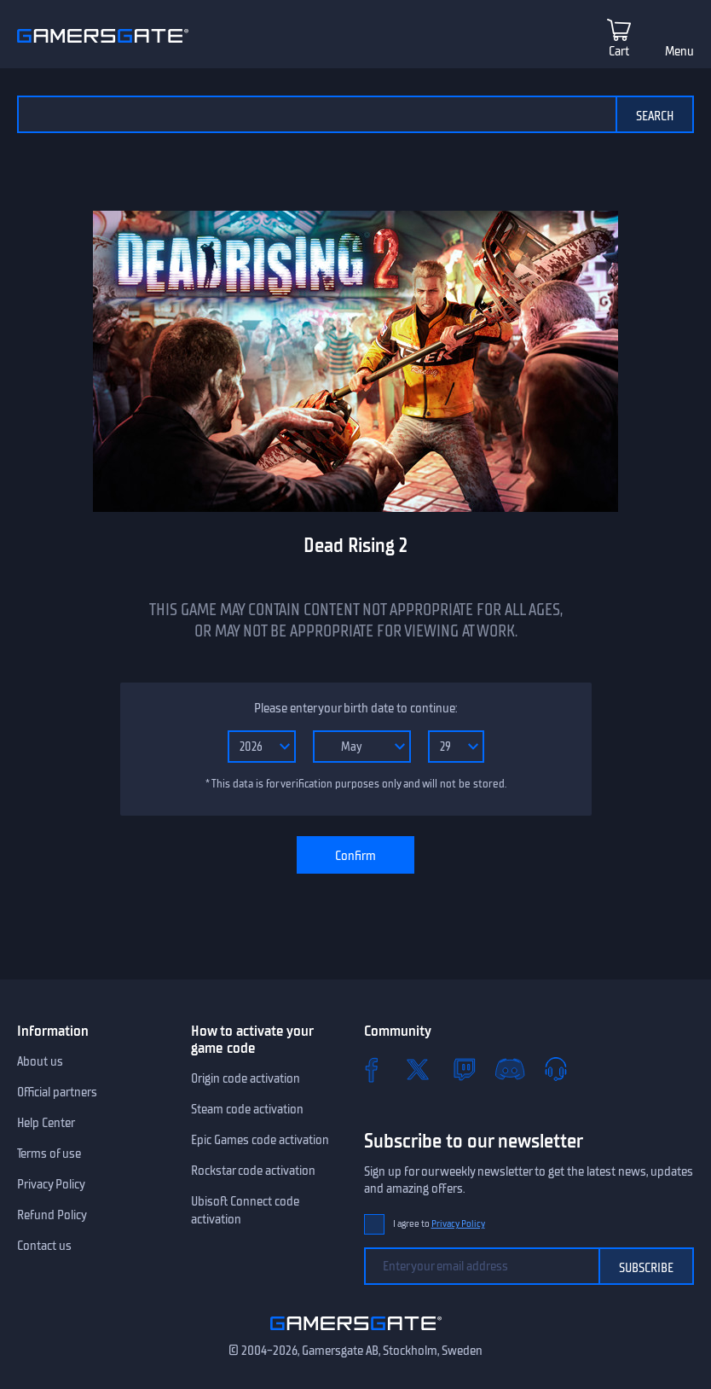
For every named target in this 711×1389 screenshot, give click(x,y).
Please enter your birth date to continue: (355, 708)
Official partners (57, 1092)
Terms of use (49, 1153)
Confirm (355, 855)
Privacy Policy (51, 1184)
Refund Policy (52, 1214)
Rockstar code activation (253, 1170)
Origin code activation (245, 1078)
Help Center (46, 1122)
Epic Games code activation (260, 1139)
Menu (679, 51)
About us (40, 1061)
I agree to (439, 1224)
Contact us (44, 1245)
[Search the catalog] (316, 114)
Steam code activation (247, 1109)
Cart (619, 51)
